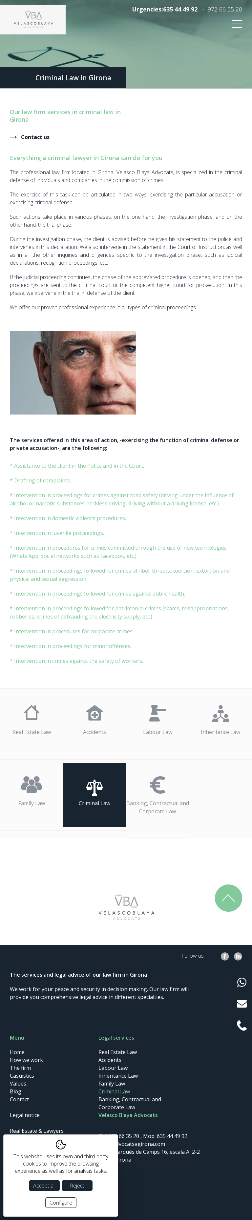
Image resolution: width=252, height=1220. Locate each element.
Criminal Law (94, 803)
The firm (20, 1067)
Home (17, 1052)
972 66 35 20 (225, 9)
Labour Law (157, 732)
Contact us (35, 137)
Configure (61, 1202)
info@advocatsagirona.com (131, 1144)
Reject (77, 1185)
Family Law (31, 803)
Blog (15, 1091)
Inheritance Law (220, 732)
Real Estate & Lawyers (37, 1130)
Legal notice (25, 1115)
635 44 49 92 (180, 9)
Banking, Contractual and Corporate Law (157, 807)
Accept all (44, 1185)
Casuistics (22, 1075)
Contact (19, 1099)
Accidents (94, 732)
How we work (26, 1060)
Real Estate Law (31, 732)
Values (18, 1083)
